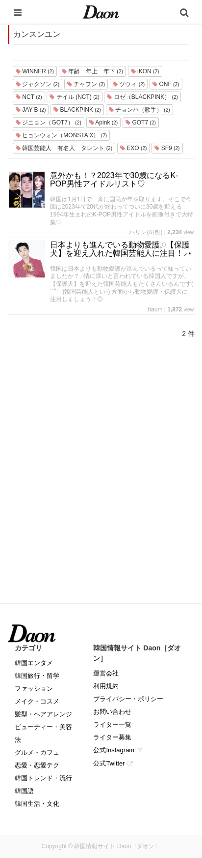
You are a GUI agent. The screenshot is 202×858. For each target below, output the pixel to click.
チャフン (86, 84)
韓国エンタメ (34, 663)
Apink (103, 122)
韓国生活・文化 (37, 803)
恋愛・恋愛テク (37, 765)
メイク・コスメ (37, 701)
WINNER (35, 71)
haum (155, 309)
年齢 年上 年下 (92, 71)
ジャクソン (37, 84)
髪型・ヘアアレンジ (43, 714)
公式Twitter (109, 763)
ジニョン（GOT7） (48, 122)
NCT (29, 96)
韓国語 (24, 791)
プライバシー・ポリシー (128, 699)
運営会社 (106, 673)
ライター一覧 (112, 724)
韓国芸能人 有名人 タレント (64, 148)
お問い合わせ (112, 711)
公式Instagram (113, 750)
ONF (165, 84)
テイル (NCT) (74, 96)
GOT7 (141, 122)
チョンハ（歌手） (139, 109)
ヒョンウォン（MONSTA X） (61, 135)
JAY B (31, 109)
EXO (133, 148)
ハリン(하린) (145, 232)
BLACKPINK (77, 109)
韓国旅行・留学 (37, 675)
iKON (145, 71)
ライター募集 (112, 737)
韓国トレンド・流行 (43, 778)
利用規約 (106, 686)
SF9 (166, 148)
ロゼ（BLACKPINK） (142, 96)
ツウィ (129, 84)
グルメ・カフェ (37, 752)
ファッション (34, 688)
